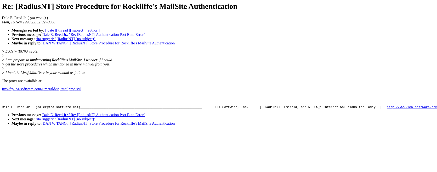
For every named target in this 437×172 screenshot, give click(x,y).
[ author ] (92, 30)
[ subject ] (77, 30)
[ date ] (50, 30)
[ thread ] (63, 30)
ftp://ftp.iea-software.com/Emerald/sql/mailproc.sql (41, 89)
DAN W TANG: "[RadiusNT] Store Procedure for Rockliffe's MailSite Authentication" (109, 43)
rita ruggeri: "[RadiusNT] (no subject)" (65, 39)
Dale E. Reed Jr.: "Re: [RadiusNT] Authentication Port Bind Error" (93, 34)
